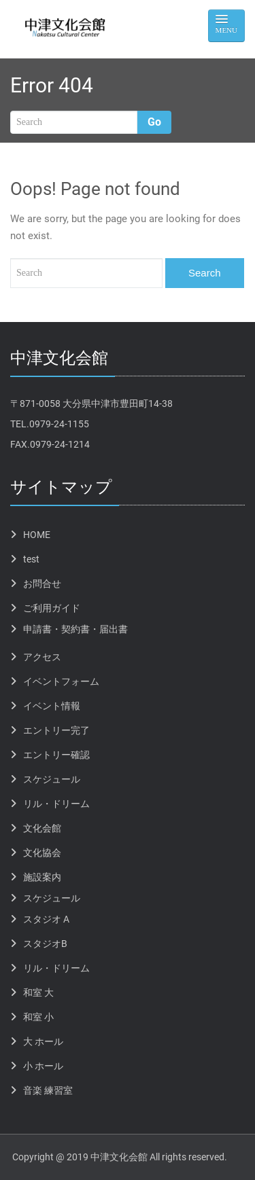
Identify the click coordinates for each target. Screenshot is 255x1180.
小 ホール (43, 1065)
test (31, 559)
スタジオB (45, 943)
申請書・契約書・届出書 (75, 629)
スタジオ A (46, 919)
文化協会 (42, 852)
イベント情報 (51, 705)
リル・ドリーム (56, 803)
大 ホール (43, 1041)
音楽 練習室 (48, 1090)
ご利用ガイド (51, 608)
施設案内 (42, 877)
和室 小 (38, 1017)
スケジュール (51, 779)
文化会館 (42, 828)
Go (154, 121)
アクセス (42, 656)
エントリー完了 (56, 730)
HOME (36, 534)
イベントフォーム (61, 681)
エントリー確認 (56, 754)
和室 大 (38, 992)
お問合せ (42, 583)
